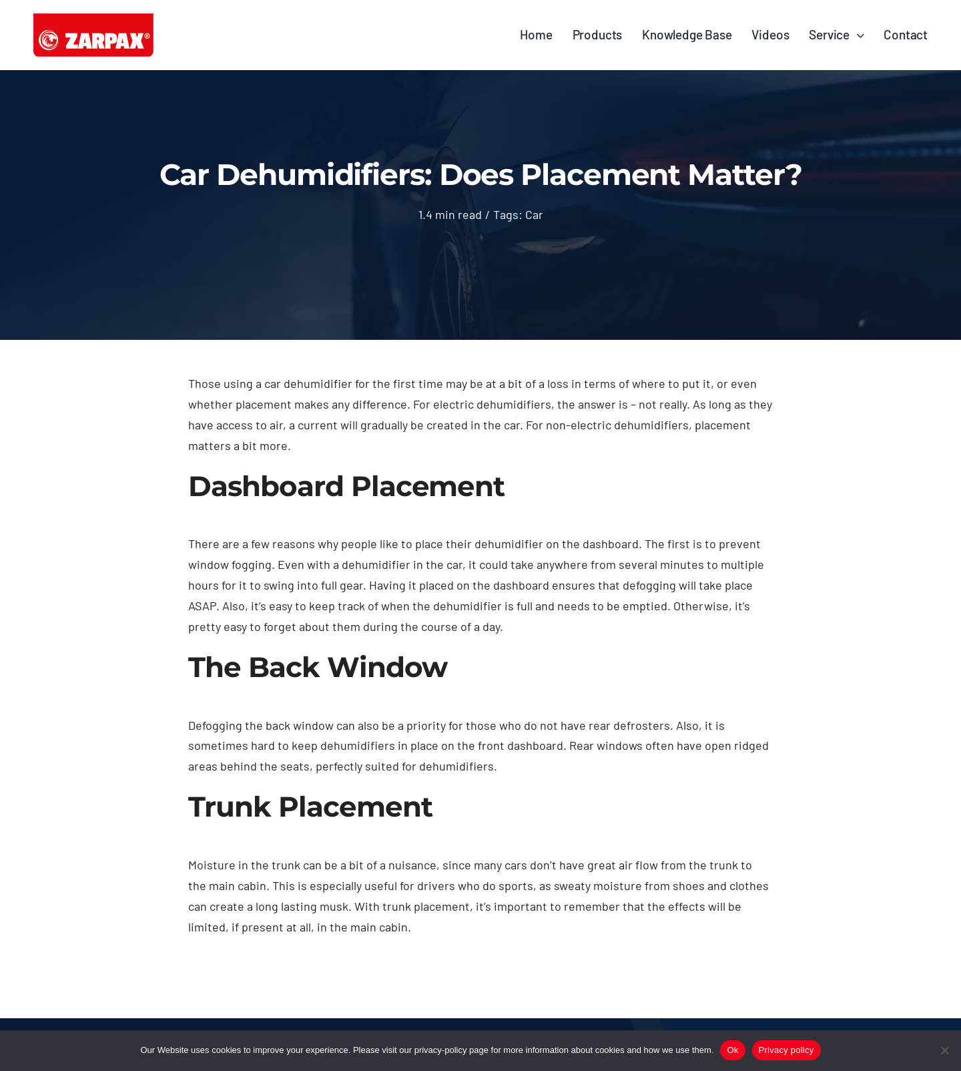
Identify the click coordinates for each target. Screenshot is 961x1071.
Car (534, 214)
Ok (732, 1050)
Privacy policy (786, 1050)
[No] (944, 1050)
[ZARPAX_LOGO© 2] (93, 19)
